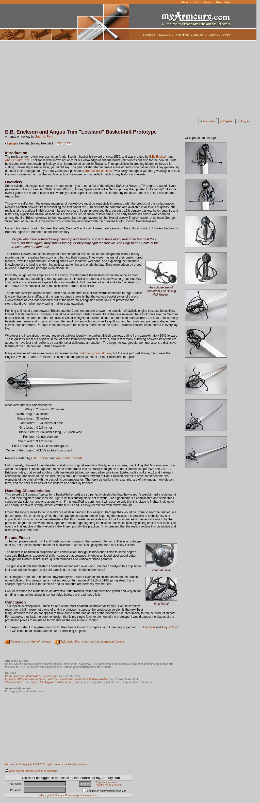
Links (196, 2)
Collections (182, 35)
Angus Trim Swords (69, 458)
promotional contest (98, 171)
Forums (213, 35)
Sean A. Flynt (44, 136)
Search (207, 2)
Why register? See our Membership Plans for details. (68, 795)
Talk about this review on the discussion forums (92, 641)
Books (226, 35)
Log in (245, 121)
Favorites (209, 121)
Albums (198, 35)
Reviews (164, 35)
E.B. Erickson (158, 156)
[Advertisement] (130, 78)
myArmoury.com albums (95, 353)
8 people (12, 143)
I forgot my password (106, 782)
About (185, 2)
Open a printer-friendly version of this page (33, 771)
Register (228, 121)
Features (149, 35)
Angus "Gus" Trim (17, 160)
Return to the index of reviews (30, 641)
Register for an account (108, 785)
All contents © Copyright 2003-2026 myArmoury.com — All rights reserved (46, 764)
